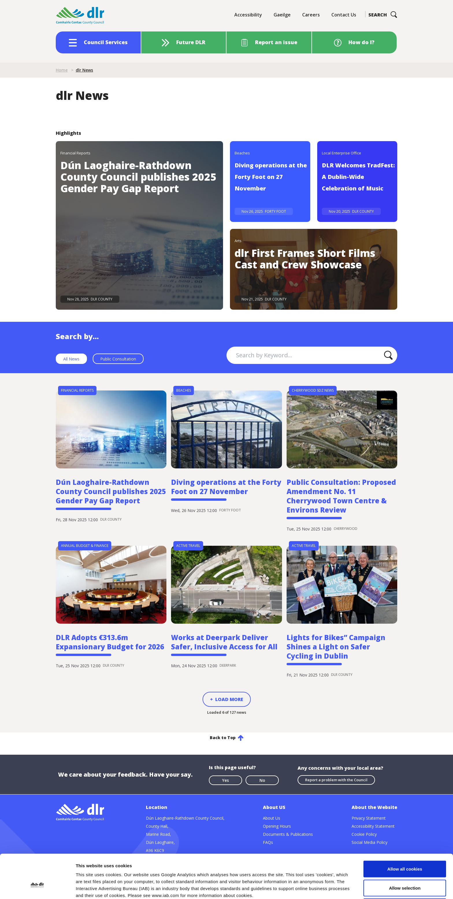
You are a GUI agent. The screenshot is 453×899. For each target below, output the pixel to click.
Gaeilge (282, 15)
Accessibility (248, 15)
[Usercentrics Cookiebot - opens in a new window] (37, 887)
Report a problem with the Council (336, 779)
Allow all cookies (404, 827)
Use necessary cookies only (405, 865)
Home (62, 70)
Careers (311, 15)
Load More (229, 699)
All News (71, 359)
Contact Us (343, 15)
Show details (303, 887)
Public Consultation (118, 359)
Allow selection (404, 846)
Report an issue (276, 42)
